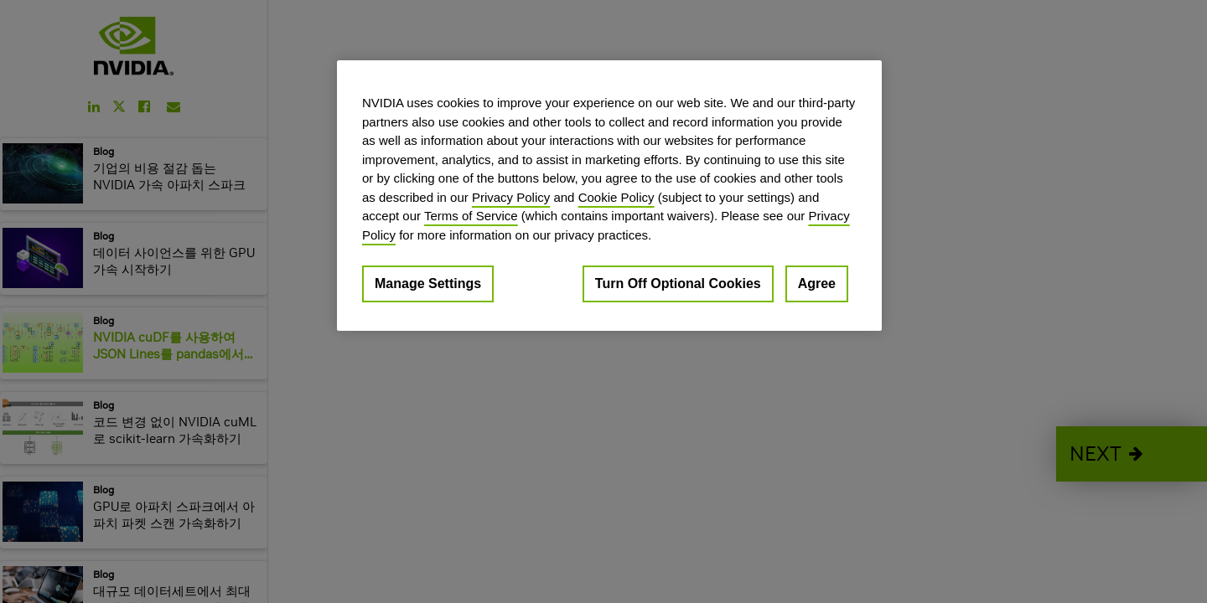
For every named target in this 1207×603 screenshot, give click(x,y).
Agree (817, 283)
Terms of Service (471, 216)
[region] (609, 195)
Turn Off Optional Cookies (678, 283)
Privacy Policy (511, 197)
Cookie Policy (616, 197)
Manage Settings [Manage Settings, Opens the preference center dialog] (428, 283)
